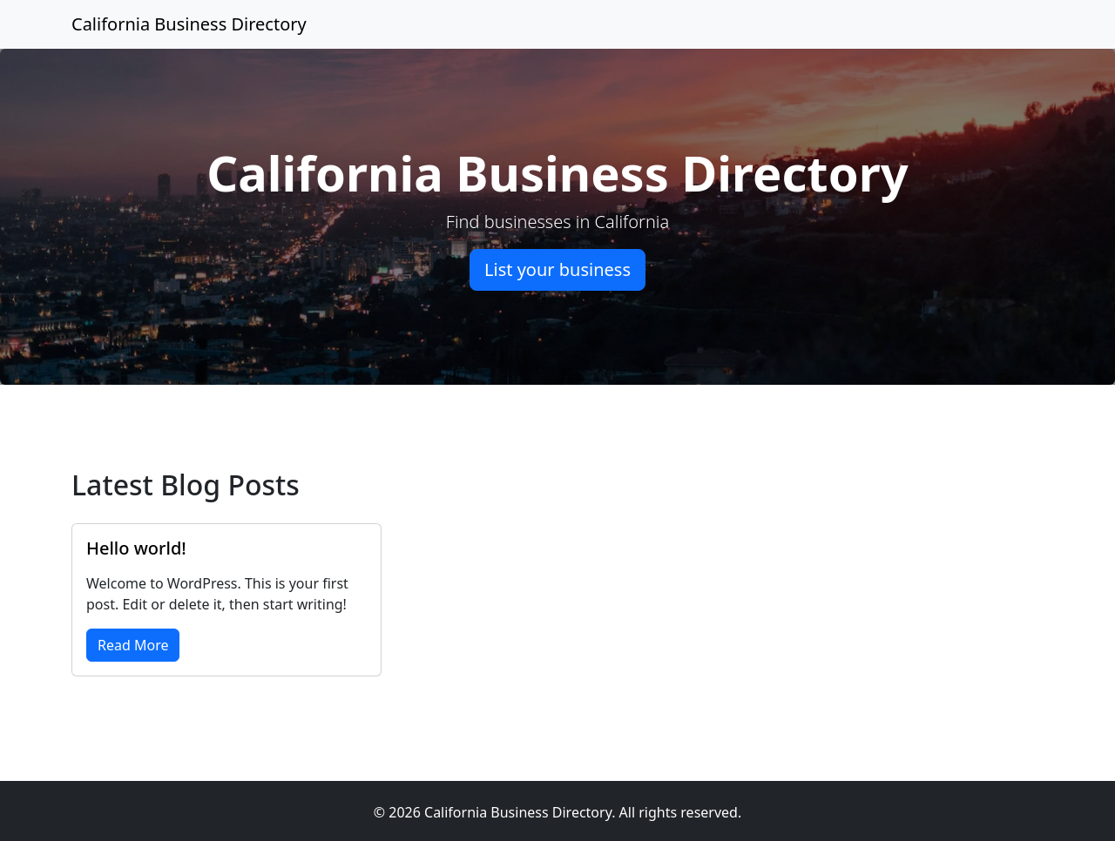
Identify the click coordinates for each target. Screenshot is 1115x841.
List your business (557, 269)
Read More (133, 645)
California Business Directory (189, 24)
